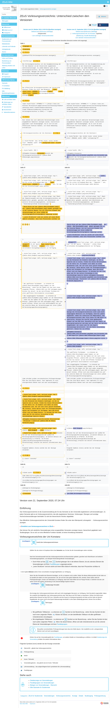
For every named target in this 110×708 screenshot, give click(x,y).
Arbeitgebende (6, 49)
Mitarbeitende (6, 44)
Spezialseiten (7, 107)
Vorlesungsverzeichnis (63, 696)
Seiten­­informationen (9, 112)
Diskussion (43, 31)
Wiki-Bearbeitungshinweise (8, 92)
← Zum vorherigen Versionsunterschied (42, 35)
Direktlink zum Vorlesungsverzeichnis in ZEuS (37, 526)
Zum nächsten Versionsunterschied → (86, 37)
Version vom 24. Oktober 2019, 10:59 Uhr (35, 29)
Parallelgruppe (58, 637)
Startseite (4, 83)
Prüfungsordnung (100, 696)
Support (5, 74)
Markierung (80, 35)
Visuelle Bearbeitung (90, 35)
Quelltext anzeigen (54, 29)
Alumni (4, 52)
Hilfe (106, 6)
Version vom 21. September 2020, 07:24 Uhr (80, 29)
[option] (93, 25)
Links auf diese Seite (10, 99)
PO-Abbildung (6, 88)
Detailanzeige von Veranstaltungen (41, 680)
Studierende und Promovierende (6, 40)
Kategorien (6, 32)
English (5, 21)
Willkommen (7, 27)
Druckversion (7, 109)
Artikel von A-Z (7, 30)
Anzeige (74, 696)
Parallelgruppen (55, 564)
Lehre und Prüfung (7, 58)
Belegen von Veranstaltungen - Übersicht (43, 685)
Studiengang (89, 696)
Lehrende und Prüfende (8, 46)
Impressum (6, 76)
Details (81, 696)
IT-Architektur (6, 85)
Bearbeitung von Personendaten (6, 62)
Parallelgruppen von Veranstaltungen (42, 683)
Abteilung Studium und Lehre (8, 66)
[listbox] (98, 25)
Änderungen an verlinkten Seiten (7, 103)
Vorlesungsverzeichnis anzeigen (48, 9)
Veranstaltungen (49, 696)
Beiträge (49, 31)
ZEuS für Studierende (35, 696)
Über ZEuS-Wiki (24, 703)
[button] (93, 25)
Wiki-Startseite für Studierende (40, 687)
